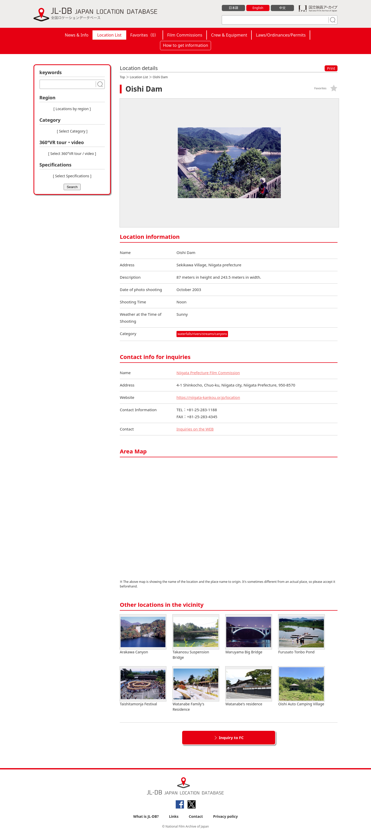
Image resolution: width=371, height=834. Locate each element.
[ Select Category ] (72, 131)
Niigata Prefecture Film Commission (208, 372)
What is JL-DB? (146, 816)
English (258, 8)
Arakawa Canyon (143, 634)
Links (174, 816)
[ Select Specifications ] (72, 175)
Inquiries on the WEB (195, 429)
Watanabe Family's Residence (196, 689)
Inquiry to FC (231, 737)
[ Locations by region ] (72, 108)
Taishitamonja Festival (143, 686)
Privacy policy (225, 816)
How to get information (185, 45)
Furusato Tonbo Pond (301, 634)
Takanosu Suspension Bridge (196, 637)
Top (122, 77)
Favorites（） (144, 35)
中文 (282, 8)
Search (72, 187)
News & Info (77, 35)
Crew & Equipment (229, 35)
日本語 (234, 8)
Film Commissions (184, 35)
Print (331, 68)
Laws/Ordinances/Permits (281, 35)
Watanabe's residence (248, 686)
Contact (196, 816)
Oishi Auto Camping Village (301, 686)
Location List (109, 35)
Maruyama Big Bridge (248, 634)
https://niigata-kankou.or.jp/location (209, 397)
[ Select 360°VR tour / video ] (72, 153)
